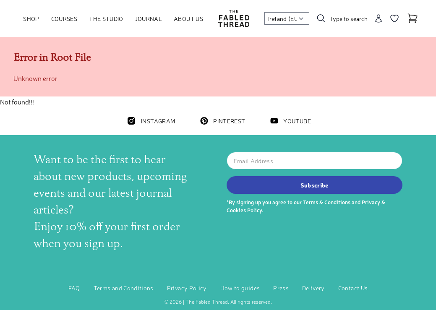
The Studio (106, 18)
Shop (31, 18)
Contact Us (353, 288)
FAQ (74, 288)
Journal (148, 18)
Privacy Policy (187, 288)
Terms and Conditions (124, 288)
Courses (64, 18)
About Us (188, 18)
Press (281, 288)
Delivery (313, 288)
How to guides (240, 288)
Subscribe (314, 185)
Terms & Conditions (326, 202)
